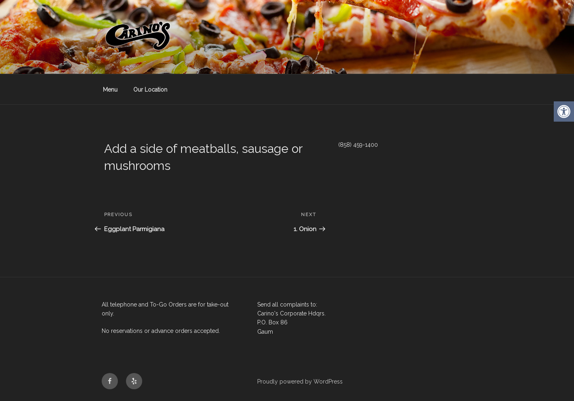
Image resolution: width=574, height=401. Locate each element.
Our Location (150, 89)
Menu (110, 89)
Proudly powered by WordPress (300, 381)
